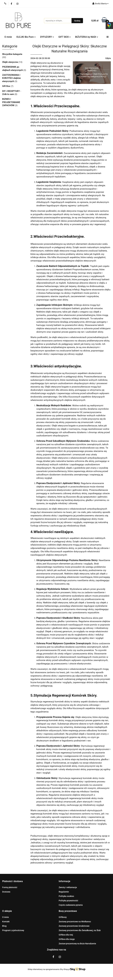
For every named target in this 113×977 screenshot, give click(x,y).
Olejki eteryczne (10, 62)
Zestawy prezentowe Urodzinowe (74, 926)
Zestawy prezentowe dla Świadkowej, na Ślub (80, 930)
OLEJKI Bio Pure (26, 37)
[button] (12, 881)
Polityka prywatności (68, 900)
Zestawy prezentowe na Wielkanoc (75, 921)
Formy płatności (9, 887)
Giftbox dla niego (67, 939)
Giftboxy (63, 917)
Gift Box (6, 86)
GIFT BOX (64, 37)
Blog (4, 926)
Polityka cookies (66, 896)
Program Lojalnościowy (13, 930)
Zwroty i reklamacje (68, 887)
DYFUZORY (47, 37)
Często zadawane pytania (71, 905)
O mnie (8, 37)
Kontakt (6, 921)
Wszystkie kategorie (12, 54)
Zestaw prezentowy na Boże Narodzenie (77, 943)
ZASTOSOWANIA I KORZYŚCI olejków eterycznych (11, 78)
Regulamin (64, 892)
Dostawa (6, 892)
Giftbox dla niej (66, 935)
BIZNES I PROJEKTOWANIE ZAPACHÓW (11, 102)
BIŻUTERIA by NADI (86, 37)
